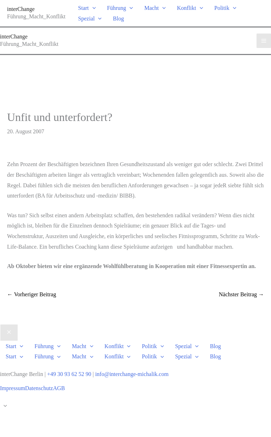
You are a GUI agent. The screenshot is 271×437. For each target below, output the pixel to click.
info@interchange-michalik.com (132, 374)
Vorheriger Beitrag (31, 294)
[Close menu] (9, 332)
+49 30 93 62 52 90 (69, 374)
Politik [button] (225, 8)
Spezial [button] (90, 19)
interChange (21, 9)
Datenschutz (39, 388)
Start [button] (87, 8)
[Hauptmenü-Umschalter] (264, 41)
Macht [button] (154, 8)
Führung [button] (120, 8)
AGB (59, 388)
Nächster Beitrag (241, 294)
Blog (118, 19)
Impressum (12, 388)
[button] (92, 8)
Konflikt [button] (190, 8)
